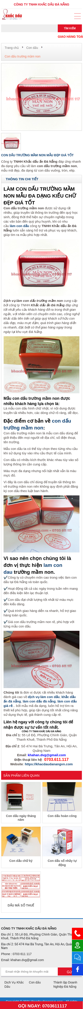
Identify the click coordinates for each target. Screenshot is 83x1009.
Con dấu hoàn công (62, 816)
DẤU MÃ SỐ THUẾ (21, 905)
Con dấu (32, 47)
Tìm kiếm (70, 28)
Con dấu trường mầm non (23, 56)
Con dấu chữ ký (21, 861)
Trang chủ (12, 47)
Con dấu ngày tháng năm (21, 817)
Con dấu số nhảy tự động (62, 863)
